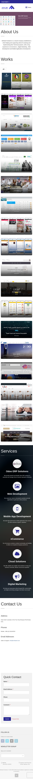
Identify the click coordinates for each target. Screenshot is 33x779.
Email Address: (8, 689)
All (4, 69)
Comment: (7, 705)
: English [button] (5, 2)
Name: (6, 681)
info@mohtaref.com (15, 640)
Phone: (6, 697)
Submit (7, 719)
